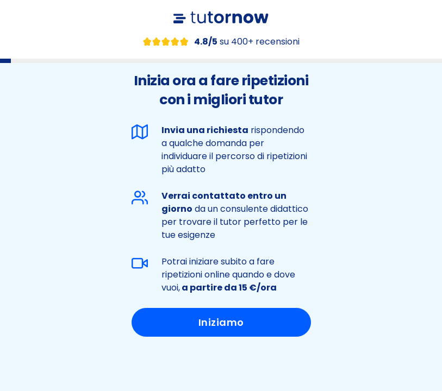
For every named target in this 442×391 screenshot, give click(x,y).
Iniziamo (221, 322)
